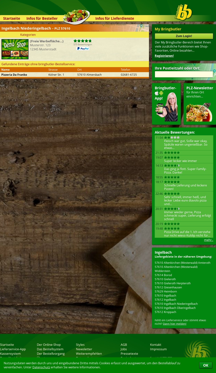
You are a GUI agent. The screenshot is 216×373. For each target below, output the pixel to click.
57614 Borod (163, 275)
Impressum (158, 349)
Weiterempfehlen (89, 353)
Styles (80, 344)
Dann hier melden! (174, 323)
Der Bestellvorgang (51, 353)
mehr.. (208, 240)
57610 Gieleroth (165, 279)
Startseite (11, 18)
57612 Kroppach (165, 312)
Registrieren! (164, 56)
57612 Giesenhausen (168, 287)
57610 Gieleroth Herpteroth (173, 283)
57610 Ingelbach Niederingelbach (176, 304)
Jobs (124, 349)
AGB (124, 344)
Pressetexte (129, 353)
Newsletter (84, 349)
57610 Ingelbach (165, 295)
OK (205, 365)
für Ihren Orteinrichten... (199, 104)
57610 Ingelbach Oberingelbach (175, 308)
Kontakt (155, 344)
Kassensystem (10, 353)
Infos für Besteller (42, 18)
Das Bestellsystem (50, 349)
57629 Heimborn (166, 291)
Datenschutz (41, 367)
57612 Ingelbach (165, 299)
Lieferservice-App (13, 349)
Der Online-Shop (49, 344)
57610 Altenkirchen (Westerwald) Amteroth (182, 263)
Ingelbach (163, 252)
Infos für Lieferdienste (114, 18)
